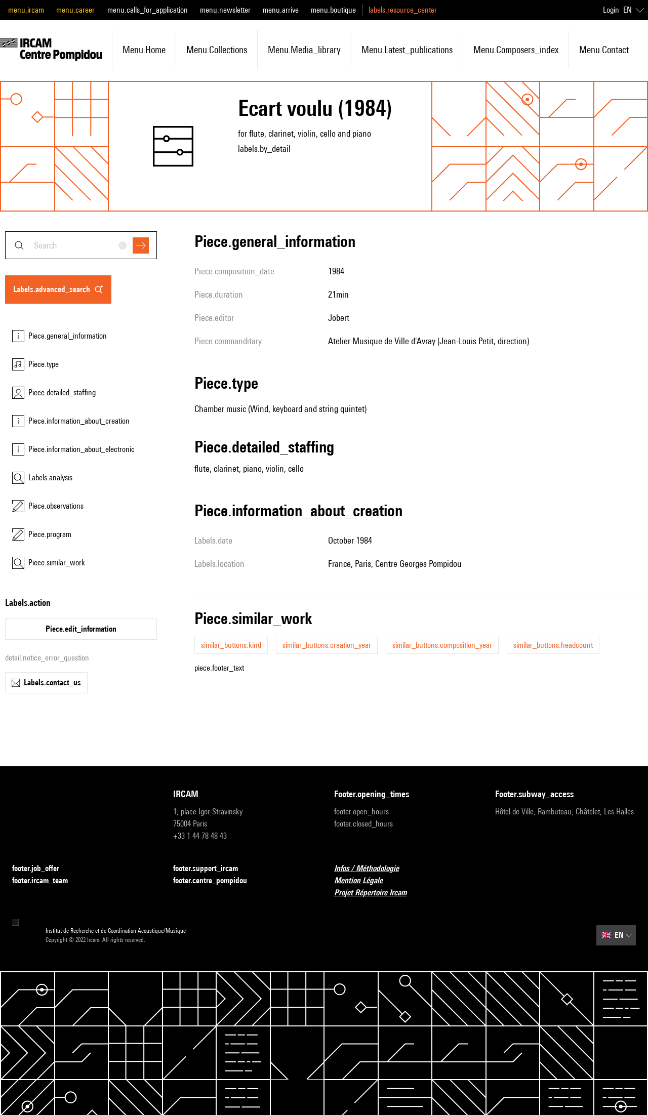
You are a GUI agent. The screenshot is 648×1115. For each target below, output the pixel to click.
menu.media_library (304, 49)
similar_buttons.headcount (553, 645)
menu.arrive (281, 10)
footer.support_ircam (211, 868)
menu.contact (604, 49)
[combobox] (81, 245)
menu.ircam (26, 10)
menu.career (75, 10)
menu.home (144, 49)
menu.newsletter (225, 10)
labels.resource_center (403, 10)
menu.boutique (333, 10)
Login (611, 10)
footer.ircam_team (46, 881)
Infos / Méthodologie (372, 868)
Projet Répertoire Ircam (376, 893)
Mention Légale (364, 881)
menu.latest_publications (407, 49)
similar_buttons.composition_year (442, 645)
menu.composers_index (515, 49)
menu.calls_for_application (147, 10)
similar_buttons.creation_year (326, 645)
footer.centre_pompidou (216, 881)
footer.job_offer (41, 868)
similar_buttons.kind (231, 645)
